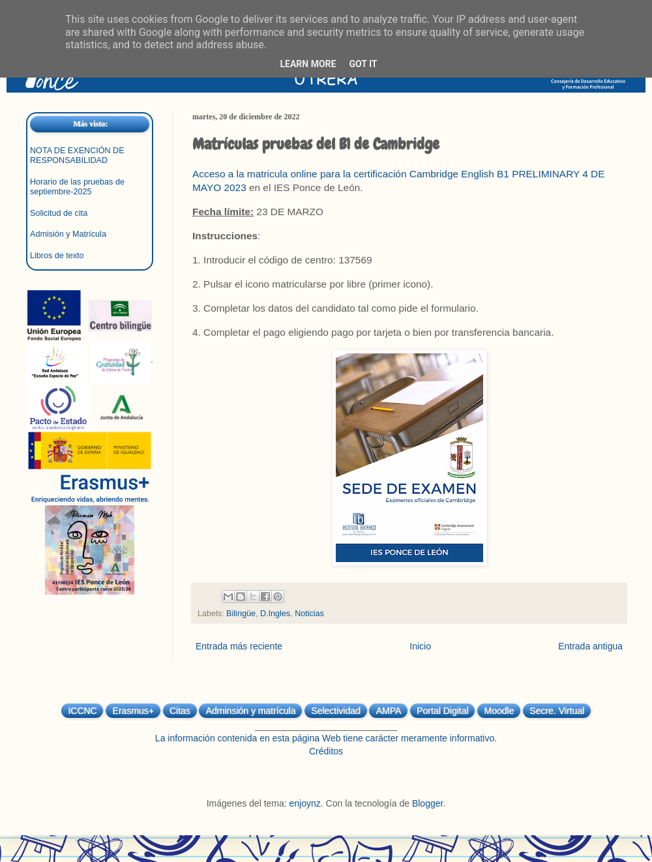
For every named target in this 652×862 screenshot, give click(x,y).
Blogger (427, 803)
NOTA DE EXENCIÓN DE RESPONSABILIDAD (77, 155)
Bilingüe (241, 613)
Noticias (309, 613)
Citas (180, 711)
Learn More (308, 64)
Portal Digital (442, 711)
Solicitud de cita (58, 213)
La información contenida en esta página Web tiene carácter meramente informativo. (326, 738)
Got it (363, 64)
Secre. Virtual (556, 711)
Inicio (420, 646)
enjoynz (305, 803)
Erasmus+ (132, 711)
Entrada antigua (590, 646)
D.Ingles (275, 613)
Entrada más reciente (239, 646)
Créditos (326, 751)
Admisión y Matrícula (68, 234)
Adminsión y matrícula (250, 711)
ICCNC (82, 711)
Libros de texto (57, 255)
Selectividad (336, 711)
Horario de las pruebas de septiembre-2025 (77, 186)
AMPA (388, 711)
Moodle (499, 711)
